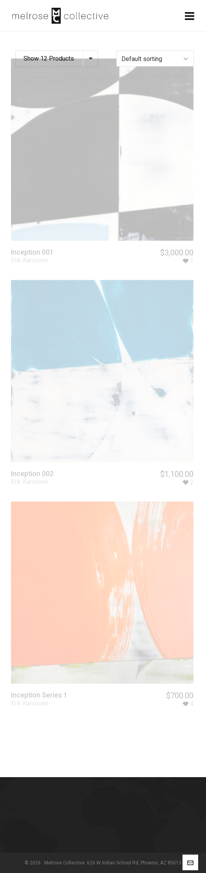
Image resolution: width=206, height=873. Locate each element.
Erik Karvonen (29, 252)
